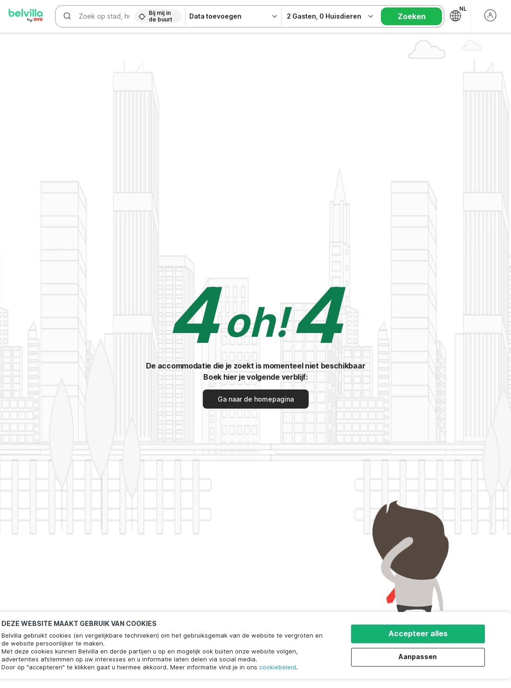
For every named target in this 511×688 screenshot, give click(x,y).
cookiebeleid (277, 667)
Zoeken (412, 16)
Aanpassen (418, 656)
